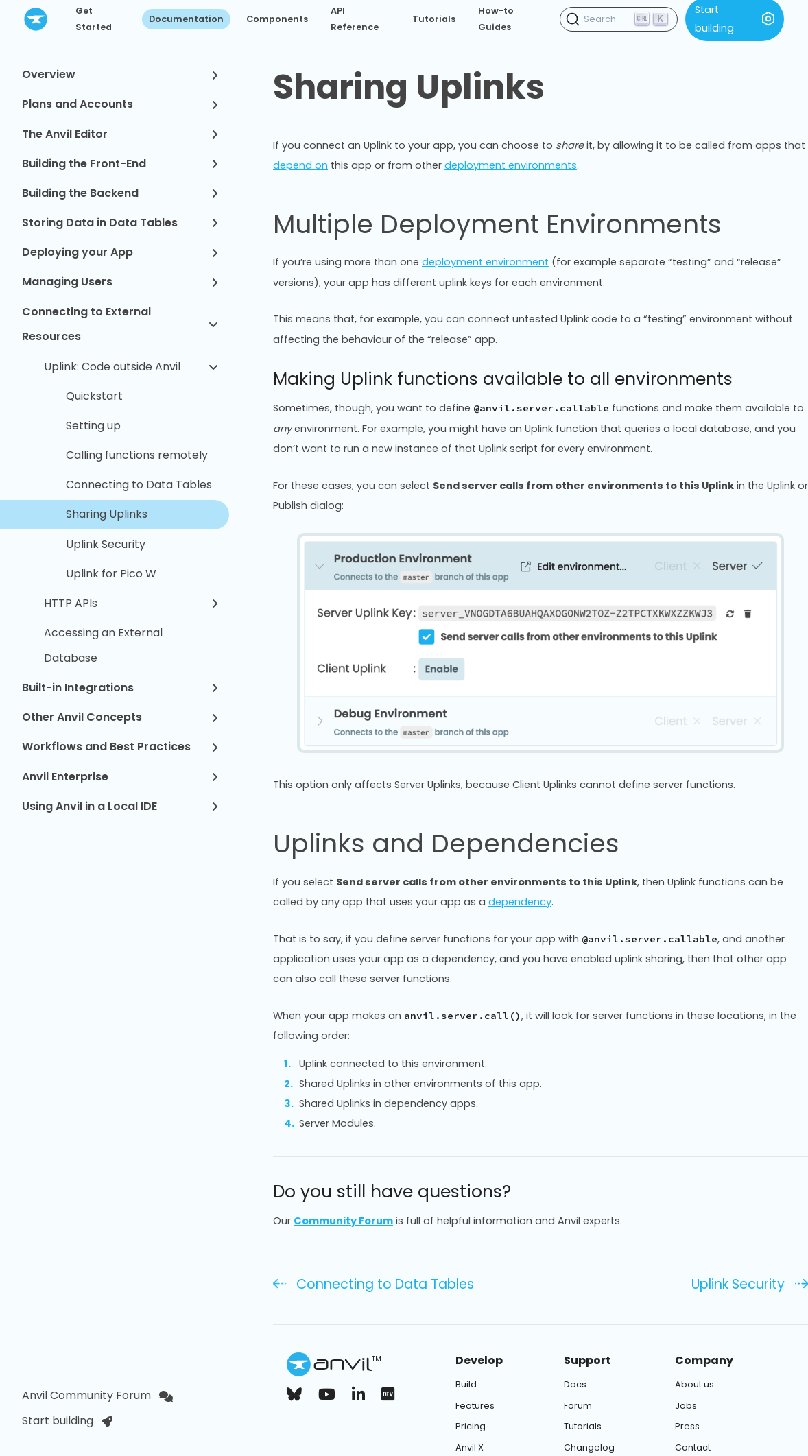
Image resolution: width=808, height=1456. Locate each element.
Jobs (686, 1405)
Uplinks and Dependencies (462, 843)
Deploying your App (120, 252)
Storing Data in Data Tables (120, 222)
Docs (575, 1384)
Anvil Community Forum (97, 1395)
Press (687, 1426)
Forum (578, 1405)
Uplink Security (105, 544)
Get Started (93, 19)
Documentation (186, 19)
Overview (120, 74)
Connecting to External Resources (120, 324)
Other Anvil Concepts (120, 717)
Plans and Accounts (120, 104)
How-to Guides (496, 19)
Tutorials (433, 19)
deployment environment (485, 262)
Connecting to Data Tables (139, 484)
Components (277, 19)
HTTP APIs (131, 603)
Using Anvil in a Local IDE (120, 806)
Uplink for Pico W (111, 574)
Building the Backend (120, 193)
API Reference (355, 19)
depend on (300, 165)
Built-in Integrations (120, 687)
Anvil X (469, 1447)
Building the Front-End (120, 163)
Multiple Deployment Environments (513, 224)
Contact (693, 1447)
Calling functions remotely (137, 455)
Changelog (589, 1447)
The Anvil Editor (120, 134)
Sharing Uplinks (106, 514)
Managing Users (120, 281)
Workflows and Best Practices (120, 746)
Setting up (93, 425)
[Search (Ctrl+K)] (619, 19)
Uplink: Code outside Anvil (131, 366)
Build (466, 1384)
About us (694, 1384)
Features (475, 1405)
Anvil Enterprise (120, 777)
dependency (519, 902)
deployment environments (510, 165)
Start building (67, 1421)
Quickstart (94, 396)
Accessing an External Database (103, 645)
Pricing (470, 1426)
